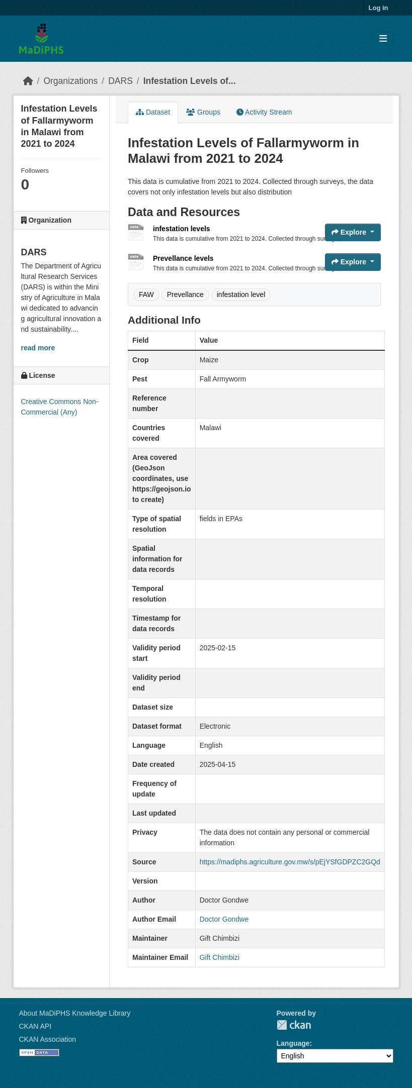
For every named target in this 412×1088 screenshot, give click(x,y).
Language (293, 1043)
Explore (350, 232)
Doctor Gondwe (224, 919)
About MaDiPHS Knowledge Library (75, 1013)
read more (38, 348)
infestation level (241, 294)
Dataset (153, 112)
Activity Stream (264, 112)
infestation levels (181, 229)
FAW (146, 294)
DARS (120, 81)
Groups (203, 112)
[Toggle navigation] (383, 39)
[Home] (28, 81)
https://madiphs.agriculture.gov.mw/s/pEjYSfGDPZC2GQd (290, 862)
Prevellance (185, 294)
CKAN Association (47, 1039)
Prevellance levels (183, 258)
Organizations (70, 81)
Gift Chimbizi (219, 957)
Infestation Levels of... (189, 81)
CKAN (294, 1025)
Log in (378, 8)
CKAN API (35, 1026)
